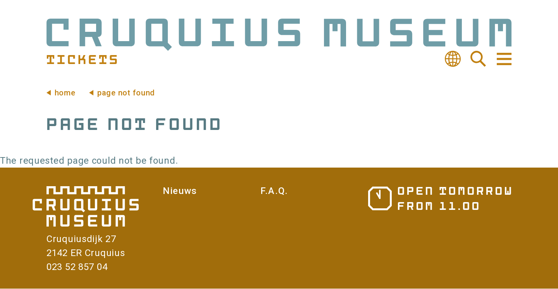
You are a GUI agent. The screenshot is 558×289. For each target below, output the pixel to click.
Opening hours (440, 198)
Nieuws (180, 190)
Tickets (82, 59)
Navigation (503, 59)
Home (65, 92)
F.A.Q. (274, 190)
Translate (452, 59)
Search (478, 59)
